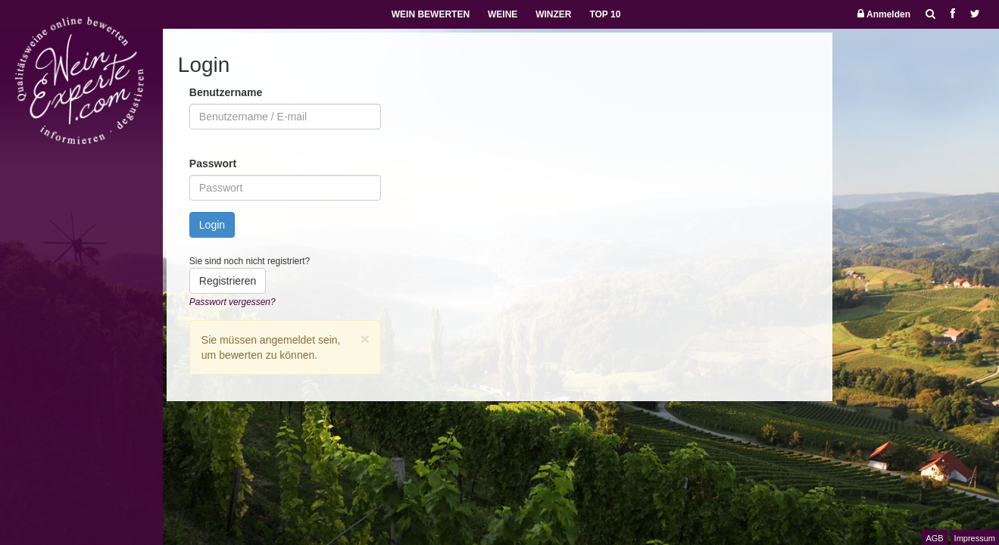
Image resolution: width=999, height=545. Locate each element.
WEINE (502, 14)
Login (212, 225)
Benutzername (225, 92)
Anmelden (883, 14)
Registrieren (227, 281)
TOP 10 (604, 14)
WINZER (553, 14)
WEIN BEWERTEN (431, 14)
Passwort (212, 163)
